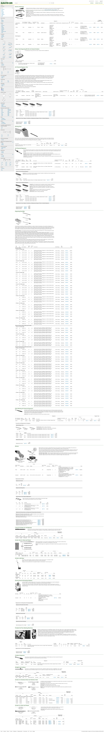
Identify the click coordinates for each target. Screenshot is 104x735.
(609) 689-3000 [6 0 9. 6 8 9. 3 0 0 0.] (91, 1)
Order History (99, 3)
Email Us (96, 1)
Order (91, 3)
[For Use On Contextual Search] (7, 8)
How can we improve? (48, 9)
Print (53, 9)
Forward (55, 9)
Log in (101, 1)
